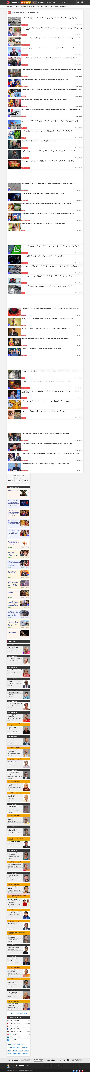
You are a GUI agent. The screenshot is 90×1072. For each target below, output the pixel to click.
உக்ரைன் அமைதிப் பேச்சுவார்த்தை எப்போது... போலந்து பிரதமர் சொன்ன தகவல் (45, 464)
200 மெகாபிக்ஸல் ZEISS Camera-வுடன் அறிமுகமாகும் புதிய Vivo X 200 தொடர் (43, 194)
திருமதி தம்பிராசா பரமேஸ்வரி (15, 703)
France (23, 116)
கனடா (18, 1047)
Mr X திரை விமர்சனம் (13, 491)
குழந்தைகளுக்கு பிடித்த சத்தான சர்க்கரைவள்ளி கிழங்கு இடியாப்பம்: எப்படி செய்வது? (46, 204)
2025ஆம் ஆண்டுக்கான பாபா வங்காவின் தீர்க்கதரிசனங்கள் (39, 141)
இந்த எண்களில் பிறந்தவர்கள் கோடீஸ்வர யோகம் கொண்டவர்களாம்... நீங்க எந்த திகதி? (14, 564)
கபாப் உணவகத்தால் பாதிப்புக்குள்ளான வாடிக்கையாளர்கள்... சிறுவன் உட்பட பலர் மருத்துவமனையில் (51, 38)
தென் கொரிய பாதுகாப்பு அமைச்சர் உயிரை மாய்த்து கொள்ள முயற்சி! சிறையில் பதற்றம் (47, 444)
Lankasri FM (62, 2)
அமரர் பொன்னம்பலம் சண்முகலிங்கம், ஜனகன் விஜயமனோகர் (14, 901)
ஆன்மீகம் (34, 6)
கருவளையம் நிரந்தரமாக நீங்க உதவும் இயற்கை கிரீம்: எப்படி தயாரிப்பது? (42, 411)
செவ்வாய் (10, 480)
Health (23, 138)
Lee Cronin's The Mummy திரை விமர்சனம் (13, 632)
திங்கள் (18, 480)
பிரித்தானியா (25, 1047)
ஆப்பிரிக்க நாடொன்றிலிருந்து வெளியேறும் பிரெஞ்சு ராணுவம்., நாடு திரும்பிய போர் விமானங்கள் (50, 110)
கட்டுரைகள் (25, 1053)
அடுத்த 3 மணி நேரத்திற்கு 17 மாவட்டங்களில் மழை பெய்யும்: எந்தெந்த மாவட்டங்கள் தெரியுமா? (49, 371)
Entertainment (25, 158)
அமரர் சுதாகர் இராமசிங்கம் (14, 912)
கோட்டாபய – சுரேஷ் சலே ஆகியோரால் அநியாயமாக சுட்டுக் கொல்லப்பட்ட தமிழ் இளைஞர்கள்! (14, 554)
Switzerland (24, 408)
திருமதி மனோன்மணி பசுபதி (15, 670)
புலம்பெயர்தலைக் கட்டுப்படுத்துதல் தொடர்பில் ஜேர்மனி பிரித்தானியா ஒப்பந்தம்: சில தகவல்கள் (49, 276)
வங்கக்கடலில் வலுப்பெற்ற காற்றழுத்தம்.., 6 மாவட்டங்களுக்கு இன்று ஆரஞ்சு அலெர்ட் (46, 286)
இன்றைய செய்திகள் (18, 475)
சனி (18, 483)
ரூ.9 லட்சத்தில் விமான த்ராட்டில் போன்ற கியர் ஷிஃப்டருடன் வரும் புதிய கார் (43, 256)
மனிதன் (48, 2)
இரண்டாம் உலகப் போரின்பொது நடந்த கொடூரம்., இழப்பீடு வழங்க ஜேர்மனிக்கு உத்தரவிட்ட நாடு (49, 121)
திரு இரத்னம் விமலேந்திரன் (14, 681)
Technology (24, 200)
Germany (24, 128)
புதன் (26, 478)
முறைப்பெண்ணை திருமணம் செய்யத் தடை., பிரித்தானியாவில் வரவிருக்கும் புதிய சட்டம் (47, 214)
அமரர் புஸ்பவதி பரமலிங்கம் (14, 864)
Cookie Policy (69, 1066)
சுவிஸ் (9, 1050)
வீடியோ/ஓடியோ (17, 1053)
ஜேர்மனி (21, 1050)
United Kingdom (25, 45)
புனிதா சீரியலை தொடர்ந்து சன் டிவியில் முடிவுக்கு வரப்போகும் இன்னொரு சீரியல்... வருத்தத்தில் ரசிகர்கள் (13, 513)
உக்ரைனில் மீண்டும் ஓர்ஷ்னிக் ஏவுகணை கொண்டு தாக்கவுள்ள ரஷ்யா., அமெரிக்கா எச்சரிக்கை (49, 58)
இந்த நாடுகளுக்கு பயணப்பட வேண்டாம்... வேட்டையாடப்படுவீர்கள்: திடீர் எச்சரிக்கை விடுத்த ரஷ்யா (50, 48)
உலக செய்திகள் (11, 1047)
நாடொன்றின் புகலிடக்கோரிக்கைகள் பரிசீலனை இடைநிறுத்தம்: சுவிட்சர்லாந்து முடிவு (46, 401)
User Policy (60, 1066)
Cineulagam (10, 497)
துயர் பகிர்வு (12, 642)
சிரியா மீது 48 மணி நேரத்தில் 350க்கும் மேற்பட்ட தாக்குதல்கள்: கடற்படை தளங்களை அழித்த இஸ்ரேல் (51, 266)
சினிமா (55, 2)
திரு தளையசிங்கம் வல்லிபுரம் (15, 658)
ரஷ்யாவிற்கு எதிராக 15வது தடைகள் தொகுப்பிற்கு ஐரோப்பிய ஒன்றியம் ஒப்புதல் (45, 80)
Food (23, 210)
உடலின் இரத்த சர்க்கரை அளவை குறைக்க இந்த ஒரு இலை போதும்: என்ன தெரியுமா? (46, 131)
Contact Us (52, 1066)
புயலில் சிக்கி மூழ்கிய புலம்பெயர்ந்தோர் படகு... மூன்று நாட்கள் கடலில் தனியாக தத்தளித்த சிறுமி (49, 18)
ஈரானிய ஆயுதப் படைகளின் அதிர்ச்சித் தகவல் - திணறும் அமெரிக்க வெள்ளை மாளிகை (13, 603)
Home (40, 1066)
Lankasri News (20, 1071)
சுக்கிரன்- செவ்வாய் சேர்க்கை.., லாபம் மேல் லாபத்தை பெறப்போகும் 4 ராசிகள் (44, 100)
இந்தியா (12, 6)
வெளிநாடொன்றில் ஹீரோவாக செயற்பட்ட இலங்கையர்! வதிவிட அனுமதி (13, 623)
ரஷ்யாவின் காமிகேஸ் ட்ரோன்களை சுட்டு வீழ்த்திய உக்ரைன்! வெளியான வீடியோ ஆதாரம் (47, 184)
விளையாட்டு (26, 6)
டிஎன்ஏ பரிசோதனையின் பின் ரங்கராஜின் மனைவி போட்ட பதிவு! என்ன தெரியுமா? (14, 533)
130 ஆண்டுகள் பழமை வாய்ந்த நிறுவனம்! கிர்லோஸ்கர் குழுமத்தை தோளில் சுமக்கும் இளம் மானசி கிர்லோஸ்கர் (50, 392)
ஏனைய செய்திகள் (14, 487)
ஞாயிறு (26, 480)
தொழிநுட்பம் (42, 6)
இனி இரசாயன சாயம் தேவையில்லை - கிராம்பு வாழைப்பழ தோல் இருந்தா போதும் (14, 613)
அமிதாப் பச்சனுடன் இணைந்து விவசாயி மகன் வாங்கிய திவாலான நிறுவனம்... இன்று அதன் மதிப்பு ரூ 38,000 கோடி (51, 29)
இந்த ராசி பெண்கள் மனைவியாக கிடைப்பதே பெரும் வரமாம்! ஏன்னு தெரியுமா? (14, 523)
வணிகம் (50, 6)
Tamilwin (9, 557)
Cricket (23, 96)
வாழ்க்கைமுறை (59, 6)
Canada (23, 315)
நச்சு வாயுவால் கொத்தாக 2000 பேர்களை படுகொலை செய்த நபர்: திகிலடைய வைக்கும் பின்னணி (50, 454)
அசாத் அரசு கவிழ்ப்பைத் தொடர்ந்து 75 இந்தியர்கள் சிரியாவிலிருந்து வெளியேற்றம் (45, 434)
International (25, 25)
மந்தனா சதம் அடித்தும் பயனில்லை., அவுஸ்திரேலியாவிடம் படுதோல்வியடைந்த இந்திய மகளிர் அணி (51, 90)
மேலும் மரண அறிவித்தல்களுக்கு (18, 1013)
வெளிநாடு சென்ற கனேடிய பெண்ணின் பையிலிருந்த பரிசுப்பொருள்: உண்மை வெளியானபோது (49, 309)
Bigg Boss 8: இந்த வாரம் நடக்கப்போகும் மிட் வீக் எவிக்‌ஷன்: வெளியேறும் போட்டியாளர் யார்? (48, 151)
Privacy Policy (79, 1066)
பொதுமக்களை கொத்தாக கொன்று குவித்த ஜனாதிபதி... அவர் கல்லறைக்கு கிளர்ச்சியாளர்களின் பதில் (51, 70)
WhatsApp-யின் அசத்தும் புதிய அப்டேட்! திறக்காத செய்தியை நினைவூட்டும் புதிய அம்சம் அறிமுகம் (50, 246)
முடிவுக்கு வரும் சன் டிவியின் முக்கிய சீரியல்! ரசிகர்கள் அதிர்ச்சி (13, 543)
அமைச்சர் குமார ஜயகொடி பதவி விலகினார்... (12, 573)
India (23, 230)
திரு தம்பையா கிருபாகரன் (14, 692)
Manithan (9, 507)
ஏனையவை (69, 6)
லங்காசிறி (41, 2)
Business (24, 35)
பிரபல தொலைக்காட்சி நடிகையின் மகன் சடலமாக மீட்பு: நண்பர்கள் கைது (43, 224)
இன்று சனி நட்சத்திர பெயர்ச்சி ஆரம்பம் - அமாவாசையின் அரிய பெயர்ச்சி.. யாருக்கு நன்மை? (13, 503)
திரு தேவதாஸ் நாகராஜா (14, 842)
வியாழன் (18, 478)
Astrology (24, 106)
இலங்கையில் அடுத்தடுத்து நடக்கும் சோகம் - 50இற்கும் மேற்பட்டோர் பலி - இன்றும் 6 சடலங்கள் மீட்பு (14, 583)
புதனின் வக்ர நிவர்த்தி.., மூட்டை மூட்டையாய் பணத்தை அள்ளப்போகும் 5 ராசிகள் (45, 339)
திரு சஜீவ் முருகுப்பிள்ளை (14, 739)
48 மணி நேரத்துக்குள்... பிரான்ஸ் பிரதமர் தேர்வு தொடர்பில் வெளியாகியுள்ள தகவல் (45, 329)
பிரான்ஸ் (14, 1050)
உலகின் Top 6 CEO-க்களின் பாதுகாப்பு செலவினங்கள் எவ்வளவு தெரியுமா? (42, 349)
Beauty (23, 418)
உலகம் (19, 6)
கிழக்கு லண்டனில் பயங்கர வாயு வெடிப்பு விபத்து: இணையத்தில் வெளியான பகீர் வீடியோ (47, 381)
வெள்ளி (11, 478)
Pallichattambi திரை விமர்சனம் (12, 592)
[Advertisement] (45, 175)
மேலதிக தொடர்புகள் (15, 1017)
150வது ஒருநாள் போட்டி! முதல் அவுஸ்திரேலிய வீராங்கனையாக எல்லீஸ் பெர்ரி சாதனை (47, 319)
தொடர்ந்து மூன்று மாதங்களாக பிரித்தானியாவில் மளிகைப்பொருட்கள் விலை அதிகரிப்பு (47, 161)
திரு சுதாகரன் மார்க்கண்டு (14, 947)
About (45, 1066)
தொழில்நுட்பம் (11, 1044)
